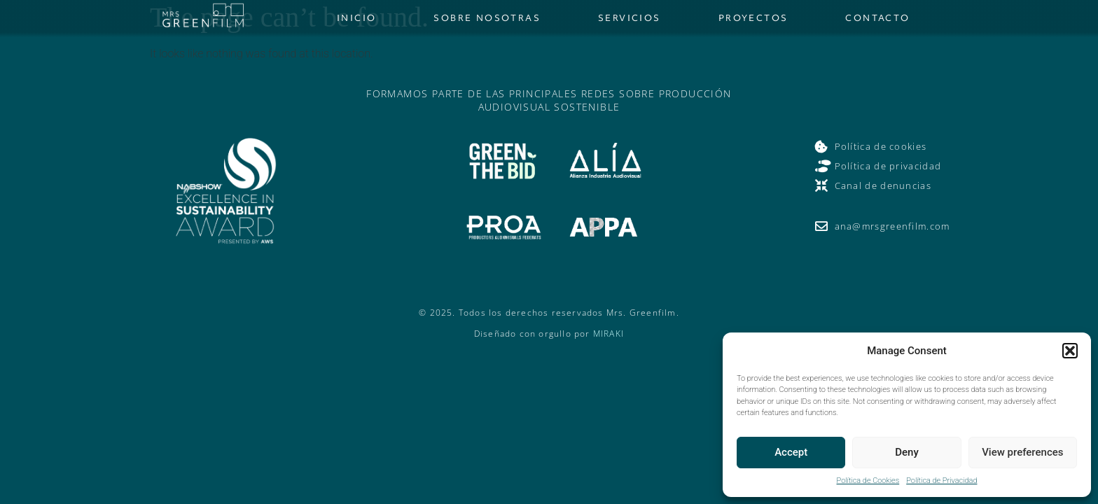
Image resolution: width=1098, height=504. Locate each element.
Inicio (356, 18)
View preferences (1022, 452)
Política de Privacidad (941, 480)
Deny (907, 452)
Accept (790, 452)
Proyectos (753, 18)
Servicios (629, 18)
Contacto (877, 18)
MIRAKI (608, 334)
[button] (1070, 351)
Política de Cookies (868, 480)
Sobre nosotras (487, 18)
